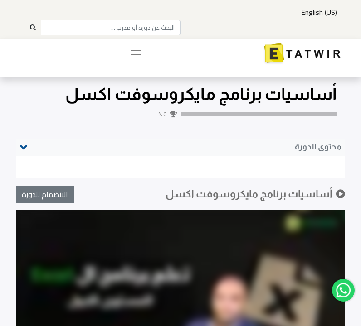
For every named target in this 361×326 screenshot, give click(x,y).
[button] (45, 194)
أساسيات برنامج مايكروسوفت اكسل (201, 94)
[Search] (32, 27)
